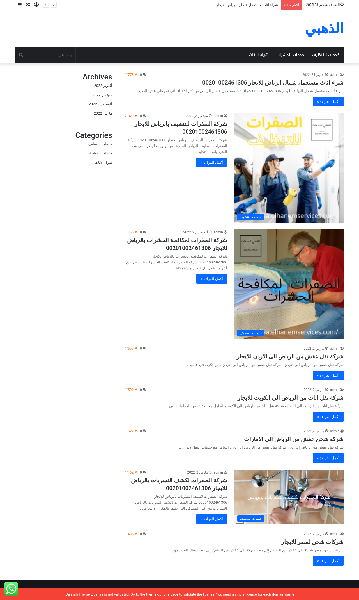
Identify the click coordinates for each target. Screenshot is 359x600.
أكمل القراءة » (328, 101)
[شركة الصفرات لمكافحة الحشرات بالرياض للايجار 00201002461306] (289, 284)
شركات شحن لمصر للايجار (312, 541)
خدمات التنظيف (326, 54)
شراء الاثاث (259, 54)
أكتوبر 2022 (103, 85)
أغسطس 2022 (100, 104)
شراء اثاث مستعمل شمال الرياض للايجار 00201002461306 (273, 82)
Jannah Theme (78, 594)
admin (334, 75)
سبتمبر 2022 (102, 95)
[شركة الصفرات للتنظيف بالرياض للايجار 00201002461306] (289, 168)
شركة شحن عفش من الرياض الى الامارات (294, 439)
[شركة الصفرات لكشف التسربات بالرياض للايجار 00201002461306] (289, 497)
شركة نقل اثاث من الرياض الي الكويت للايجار (291, 397)
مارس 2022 (103, 113)
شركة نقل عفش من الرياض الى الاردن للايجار (290, 356)
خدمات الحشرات (290, 54)
